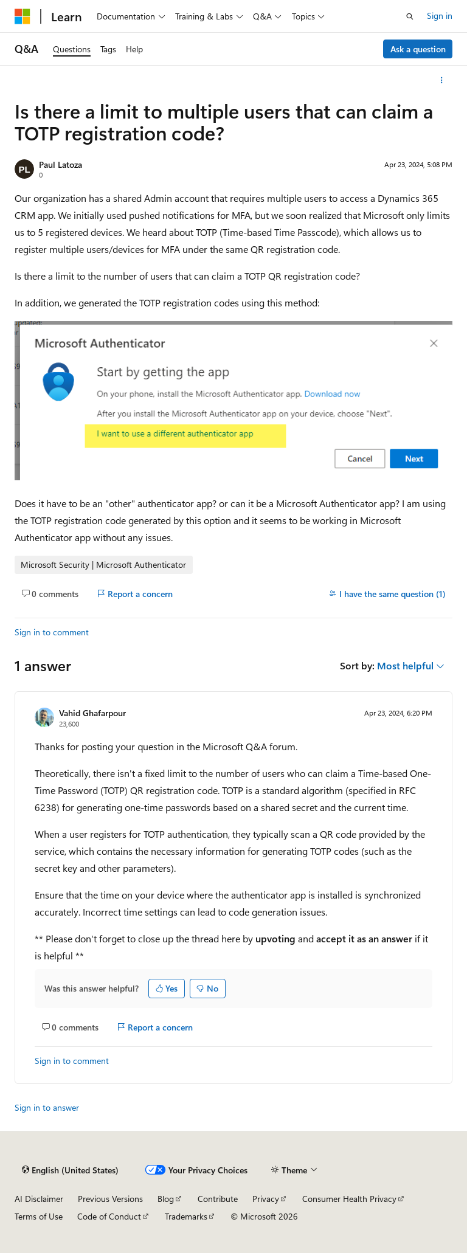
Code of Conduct (109, 1216)
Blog (165, 1198)
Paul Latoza (60, 164)
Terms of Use (39, 1216)
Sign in (439, 15)
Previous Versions (110, 1198)
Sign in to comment (52, 632)
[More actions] (441, 80)
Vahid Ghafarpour (92, 713)
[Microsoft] (22, 16)
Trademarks (186, 1216)
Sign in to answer (47, 1107)
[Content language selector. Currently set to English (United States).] (70, 1170)
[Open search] (410, 16)
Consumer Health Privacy (349, 1198)
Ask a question (418, 49)
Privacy (265, 1198)
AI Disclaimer (39, 1198)
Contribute (218, 1198)
